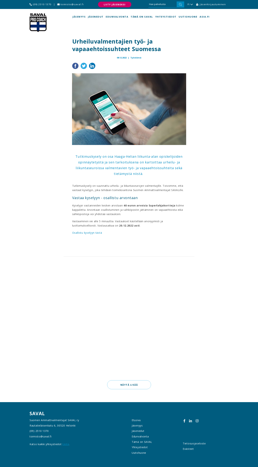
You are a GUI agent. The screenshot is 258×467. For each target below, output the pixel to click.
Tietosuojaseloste (194, 443)
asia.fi (205, 16)
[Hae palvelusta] (162, 4)
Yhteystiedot (165, 16)
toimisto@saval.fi (70, 4)
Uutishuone (188, 16)
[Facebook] (184, 421)
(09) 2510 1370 (40, 4)
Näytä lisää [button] (129, 384)
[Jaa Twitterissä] (84, 65)
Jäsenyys (79, 16)
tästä (65, 444)
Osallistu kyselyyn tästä (87, 232)
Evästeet (188, 449)
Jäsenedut (96, 16)
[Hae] (180, 4)
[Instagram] (197, 421)
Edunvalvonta (117, 16)
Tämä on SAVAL (142, 16)
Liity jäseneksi (115, 4)
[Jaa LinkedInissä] (92, 65)
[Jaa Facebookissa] (75, 65)
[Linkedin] (190, 421)
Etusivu (136, 420)
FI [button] (190, 4)
